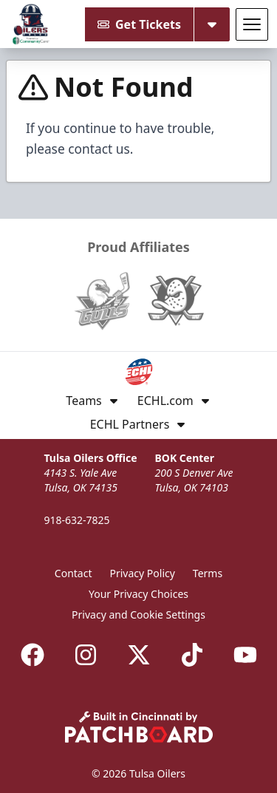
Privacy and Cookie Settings (138, 614)
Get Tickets (139, 24)
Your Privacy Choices (138, 594)
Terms (207, 573)
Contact (73, 573)
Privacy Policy (142, 573)
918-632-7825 (76, 520)
